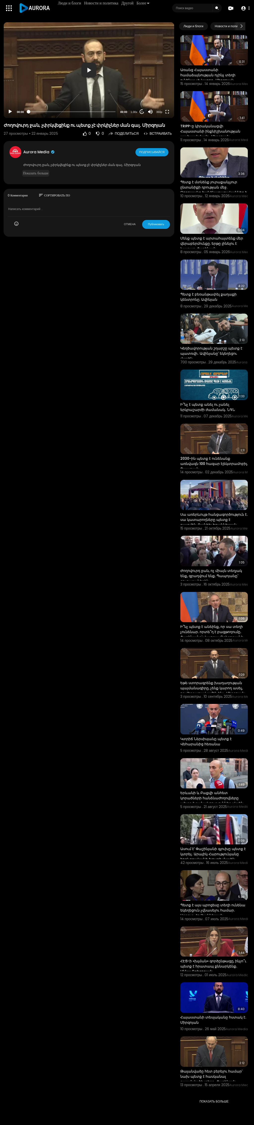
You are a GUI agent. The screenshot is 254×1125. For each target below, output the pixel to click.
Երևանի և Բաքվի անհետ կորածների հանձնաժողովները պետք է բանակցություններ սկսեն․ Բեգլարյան (212, 800)
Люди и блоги (70, 3)
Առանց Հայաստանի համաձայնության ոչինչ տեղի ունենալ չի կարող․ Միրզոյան (207, 75)
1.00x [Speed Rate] (133, 111)
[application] (89, 70)
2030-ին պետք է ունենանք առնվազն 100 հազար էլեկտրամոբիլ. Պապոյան (214, 463)
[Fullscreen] (167, 111)
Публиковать (156, 224)
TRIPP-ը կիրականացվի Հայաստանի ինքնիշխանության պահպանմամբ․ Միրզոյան (210, 131)
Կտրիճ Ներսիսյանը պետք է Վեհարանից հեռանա (206, 741)
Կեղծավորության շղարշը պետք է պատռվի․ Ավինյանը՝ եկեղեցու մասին (211, 353)
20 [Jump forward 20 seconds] (142, 112)
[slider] (72, 111)
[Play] (10, 111)
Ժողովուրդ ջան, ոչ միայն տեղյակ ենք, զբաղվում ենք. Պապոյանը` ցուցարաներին (211, 576)
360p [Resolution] (159, 111)
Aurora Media (39, 152)
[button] (244, 8)
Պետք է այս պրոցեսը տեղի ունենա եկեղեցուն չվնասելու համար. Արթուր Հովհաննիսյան (212, 910)
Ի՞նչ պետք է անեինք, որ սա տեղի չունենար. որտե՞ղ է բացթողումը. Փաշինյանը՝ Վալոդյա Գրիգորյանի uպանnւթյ (211, 634)
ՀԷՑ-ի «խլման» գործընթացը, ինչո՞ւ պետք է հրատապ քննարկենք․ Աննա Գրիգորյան (213, 966)
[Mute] (150, 111)
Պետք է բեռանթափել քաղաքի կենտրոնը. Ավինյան (208, 297)
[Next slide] (241, 26)
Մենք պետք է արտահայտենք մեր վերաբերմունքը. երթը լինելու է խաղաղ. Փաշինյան (211, 243)
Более (143, 3)
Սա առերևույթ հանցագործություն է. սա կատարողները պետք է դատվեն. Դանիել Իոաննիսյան (214, 519)
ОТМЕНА (129, 224)
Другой (128, 3)
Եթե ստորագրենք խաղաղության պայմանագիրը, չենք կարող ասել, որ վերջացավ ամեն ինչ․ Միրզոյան (212, 688)
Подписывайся (152, 152)
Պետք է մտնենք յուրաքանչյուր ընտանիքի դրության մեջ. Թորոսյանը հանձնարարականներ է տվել (213, 190)
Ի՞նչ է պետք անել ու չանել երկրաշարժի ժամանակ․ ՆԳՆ (207, 407)
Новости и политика (102, 3)
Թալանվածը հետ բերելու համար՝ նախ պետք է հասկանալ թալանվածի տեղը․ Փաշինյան (211, 1076)
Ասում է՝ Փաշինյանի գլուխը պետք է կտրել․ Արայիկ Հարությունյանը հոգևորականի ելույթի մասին (213, 854)
